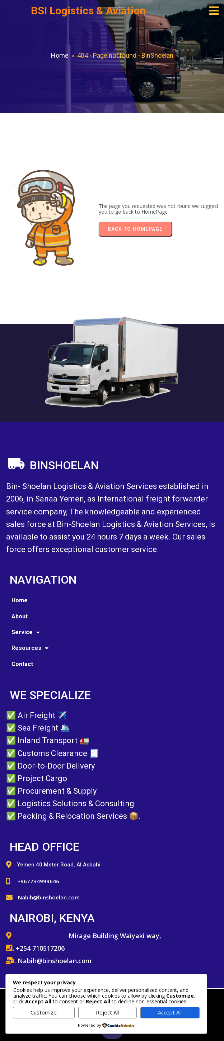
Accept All (170, 1012)
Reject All (107, 1012)
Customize (44, 1012)
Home (60, 55)
